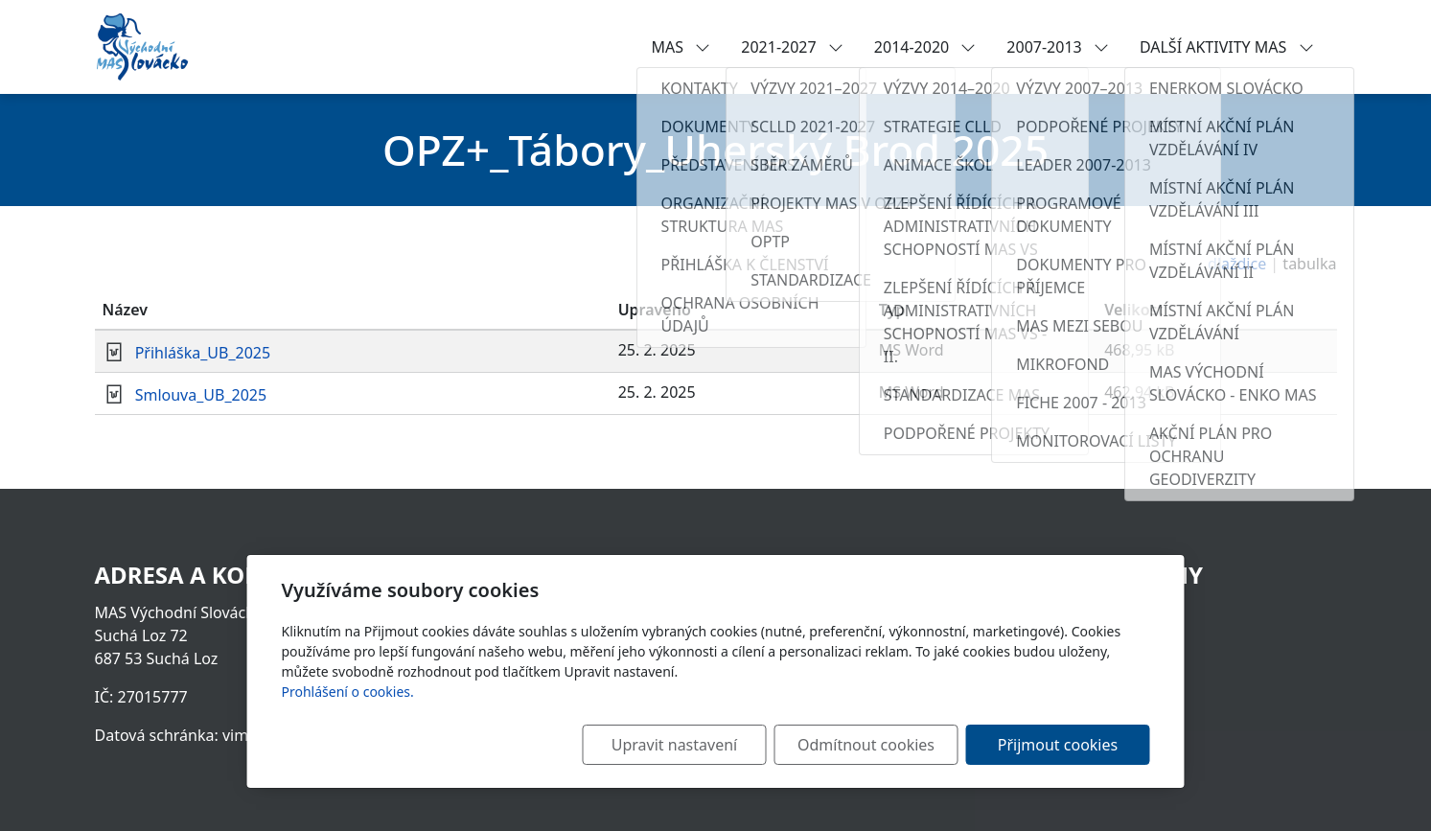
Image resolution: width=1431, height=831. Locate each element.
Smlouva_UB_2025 (200, 394)
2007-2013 (1057, 47)
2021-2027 (792, 47)
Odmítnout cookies (866, 744)
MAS (681, 47)
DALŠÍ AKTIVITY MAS (1227, 47)
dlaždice (1237, 263)
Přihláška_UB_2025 (203, 352)
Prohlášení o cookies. (348, 691)
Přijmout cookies (1058, 744)
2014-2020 (925, 47)
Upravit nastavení (674, 744)
